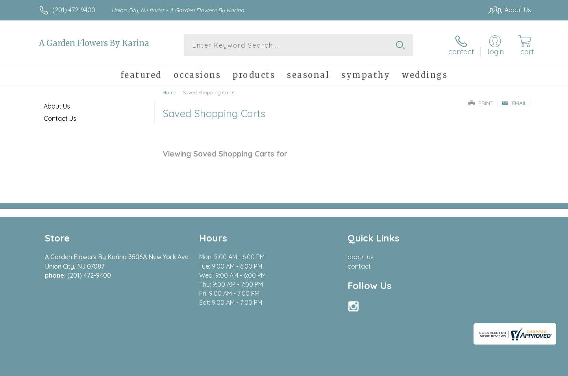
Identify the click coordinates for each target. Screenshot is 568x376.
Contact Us (60, 118)
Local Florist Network (461, 367)
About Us (57, 106)
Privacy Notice (405, 367)
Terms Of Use (358, 367)
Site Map (510, 367)
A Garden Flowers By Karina (94, 43)
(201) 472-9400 (73, 10)
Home (169, 92)
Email (514, 103)
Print (481, 103)
